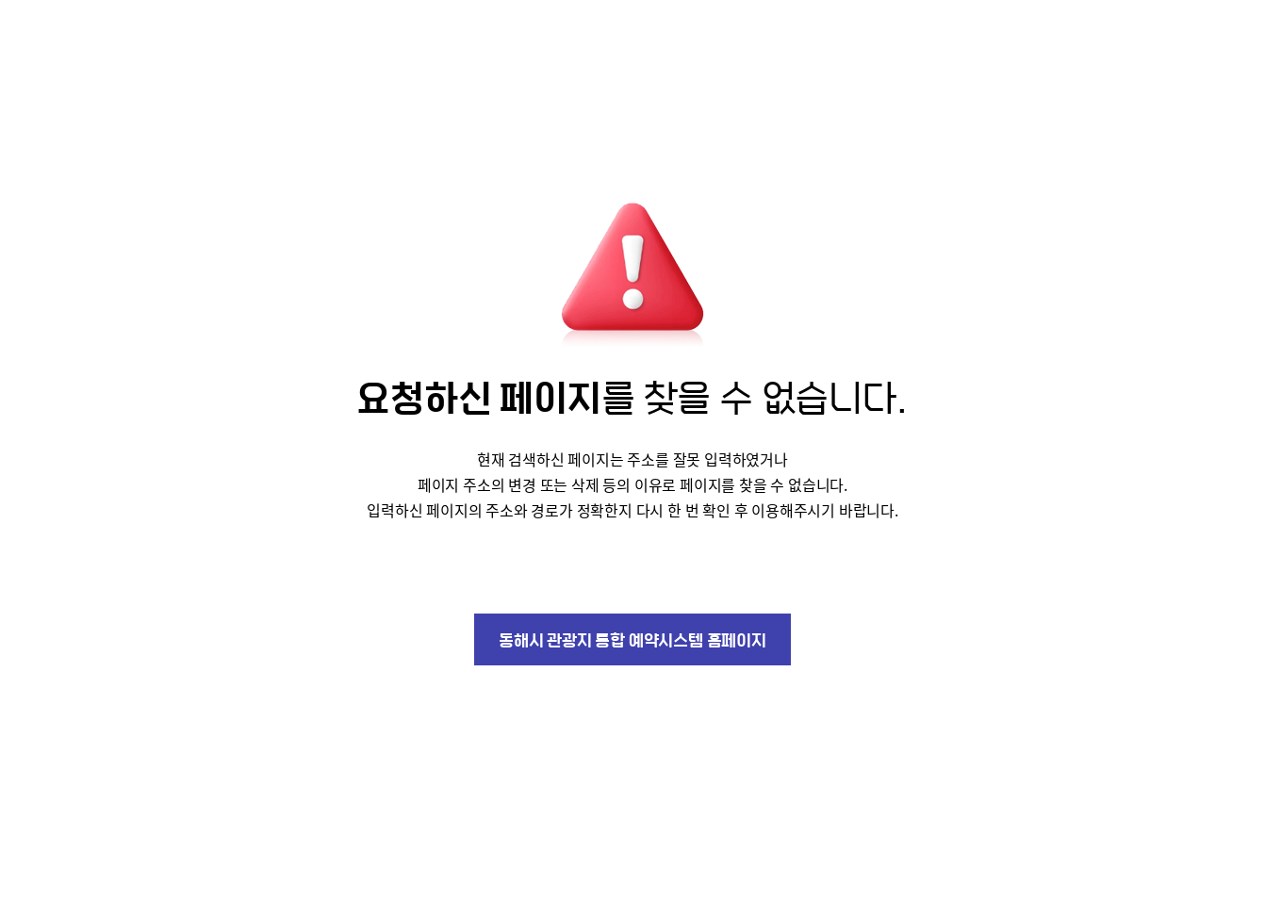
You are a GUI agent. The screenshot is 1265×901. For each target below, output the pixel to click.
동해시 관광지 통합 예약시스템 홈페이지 (632, 639)
